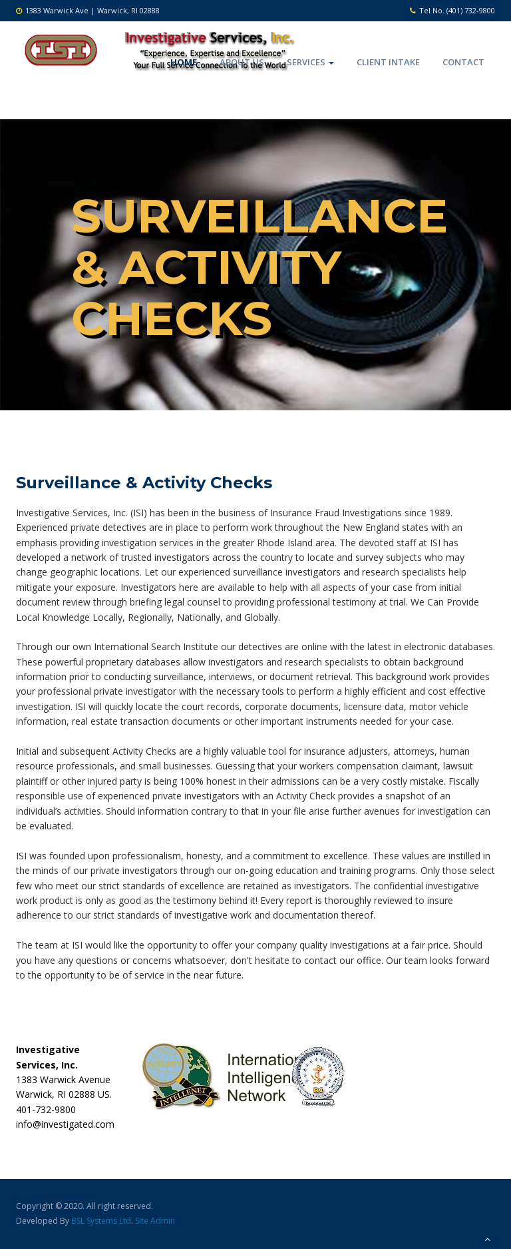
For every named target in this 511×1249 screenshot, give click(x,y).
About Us (242, 62)
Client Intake (388, 62)
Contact (463, 62)
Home (183, 62)
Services (310, 62)
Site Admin (155, 1220)
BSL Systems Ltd (101, 1220)
